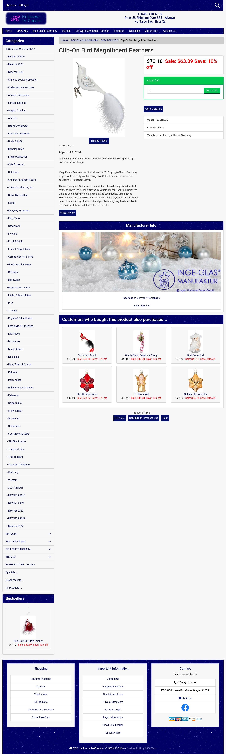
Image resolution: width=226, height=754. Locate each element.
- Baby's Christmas (16, 125)
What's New (40, 694)
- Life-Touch (13, 333)
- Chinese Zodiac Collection (21, 79)
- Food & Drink (14, 241)
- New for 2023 (14, 72)
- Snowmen (12, 418)
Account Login (113, 709)
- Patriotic (12, 372)
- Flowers (11, 233)
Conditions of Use (113, 694)
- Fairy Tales (13, 218)
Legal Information (113, 717)
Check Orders (113, 732)
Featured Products (41, 678)
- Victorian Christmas (18, 464)
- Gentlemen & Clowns (18, 264)
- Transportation (15, 449)
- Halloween (13, 279)
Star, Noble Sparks (87, 394)
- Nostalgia (12, 356)
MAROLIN (28, 533)
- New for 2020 (14, 510)
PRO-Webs (151, 748)
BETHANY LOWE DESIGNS (20, 564)
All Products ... (14, 587)
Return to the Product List (143, 417)
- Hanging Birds (15, 149)
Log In (24, 5)
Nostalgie (134, 30)
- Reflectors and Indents (19, 387)
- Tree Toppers (14, 456)
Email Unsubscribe (113, 725)
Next (165, 417)
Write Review (67, 212)
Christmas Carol (87, 355)
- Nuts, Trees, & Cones (18, 364)
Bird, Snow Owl (195, 355)
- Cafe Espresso (15, 164)
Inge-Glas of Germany (45, 30)
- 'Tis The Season (16, 441)
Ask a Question (153, 108)
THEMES (28, 556)
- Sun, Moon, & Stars (17, 433)
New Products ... (15, 580)
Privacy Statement (113, 701)
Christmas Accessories (41, 709)
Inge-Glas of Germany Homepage (141, 297)
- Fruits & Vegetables (18, 249)
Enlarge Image (99, 140)
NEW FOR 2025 (109, 40)
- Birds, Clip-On (14, 141)
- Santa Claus (14, 403)
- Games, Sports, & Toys (19, 256)
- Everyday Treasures (18, 210)
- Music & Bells (14, 349)
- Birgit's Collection (16, 156)
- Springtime (13, 426)
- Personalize (13, 379)
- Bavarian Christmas (18, 133)
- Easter (10, 202)
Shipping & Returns (113, 686)
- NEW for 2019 (15, 503)
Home (11, 5)
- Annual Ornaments (17, 95)
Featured (119, 30)
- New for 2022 (14, 526)
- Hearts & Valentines (18, 287)
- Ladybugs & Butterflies (19, 326)
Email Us (185, 698)
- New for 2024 (14, 64)
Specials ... (12, 572)
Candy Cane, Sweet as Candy (141, 355)
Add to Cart (212, 90)
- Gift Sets (12, 272)
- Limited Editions (16, 102)
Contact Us (169, 30)
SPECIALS (22, 30)
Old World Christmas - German (92, 30)
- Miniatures (13, 341)
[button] (217, 5)
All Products (41, 701)
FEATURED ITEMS (28, 541)
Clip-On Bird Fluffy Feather (28, 629)
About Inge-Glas (41, 717)
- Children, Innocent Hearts (21, 179)
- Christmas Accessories (20, 87)
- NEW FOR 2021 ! (16, 518)
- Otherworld (13, 225)
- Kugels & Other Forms (19, 318)
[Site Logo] (39, 18)
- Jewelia (11, 310)
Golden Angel (141, 394)
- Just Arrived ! (14, 487)
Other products (141, 305)
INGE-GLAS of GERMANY (85, 40)
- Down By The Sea (16, 195)
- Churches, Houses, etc (19, 187)
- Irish (9, 302)
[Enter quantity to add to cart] (175, 91)
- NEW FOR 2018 (15, 495)
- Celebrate (12, 172)
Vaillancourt (151, 30)
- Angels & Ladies (16, 110)
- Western (11, 479)
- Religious (12, 395)
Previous (120, 417)
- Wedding (12, 472)
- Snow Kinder (14, 410)
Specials (41, 686)
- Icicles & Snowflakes (18, 295)
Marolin (66, 30)
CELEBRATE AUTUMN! (28, 549)
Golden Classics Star (195, 394)
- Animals (11, 118)
